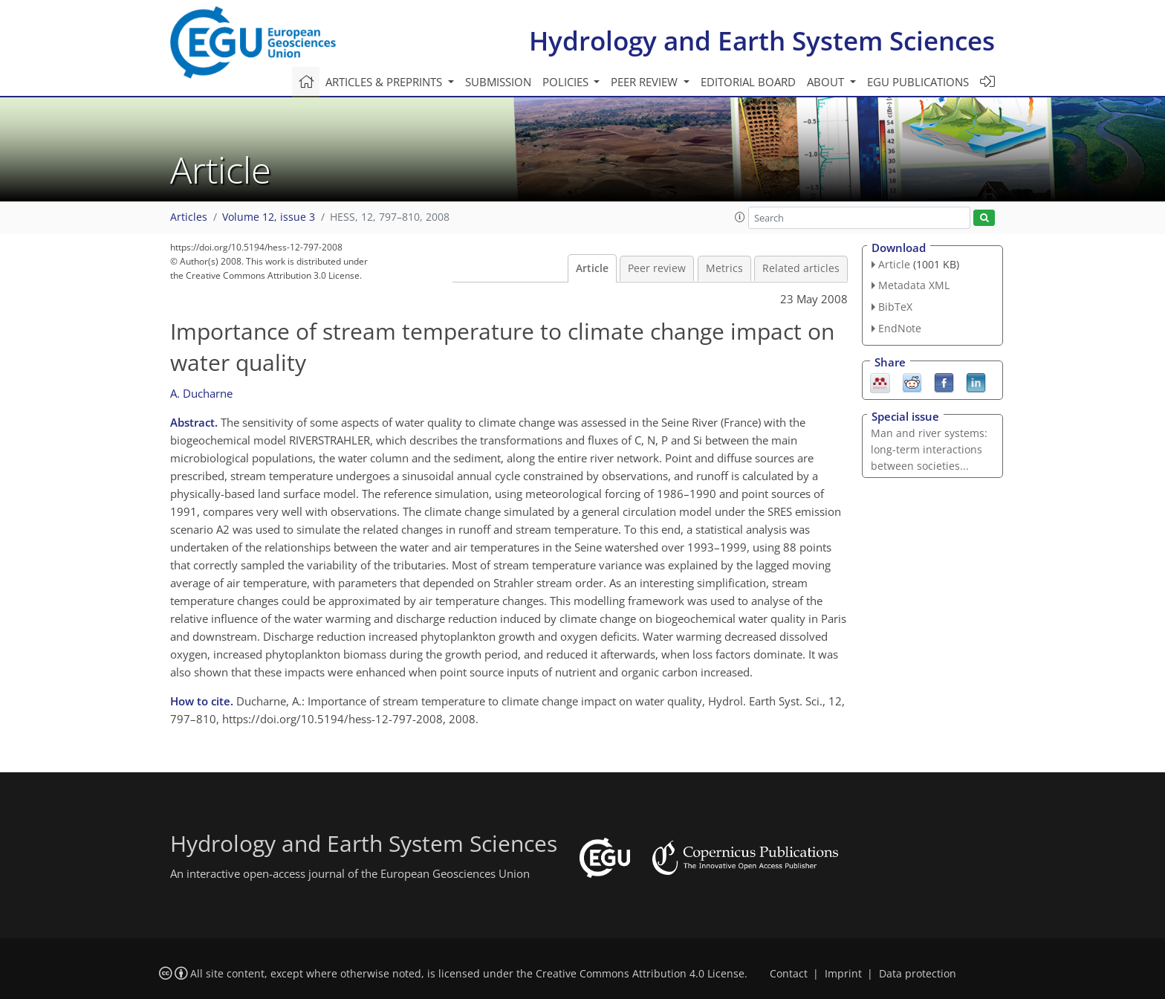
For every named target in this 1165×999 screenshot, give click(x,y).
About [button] (827, 81)
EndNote (899, 328)
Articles (188, 217)
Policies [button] (566, 81)
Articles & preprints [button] (385, 81)
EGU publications (918, 81)
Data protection (917, 973)
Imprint (843, 973)
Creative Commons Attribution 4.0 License (640, 973)
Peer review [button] (646, 81)
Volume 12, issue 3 (268, 217)
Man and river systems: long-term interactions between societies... (929, 449)
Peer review (657, 268)
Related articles (801, 268)
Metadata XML (914, 285)
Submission (498, 81)
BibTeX (895, 307)
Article (592, 268)
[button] (740, 217)
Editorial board (748, 81)
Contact (789, 973)
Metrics (724, 268)
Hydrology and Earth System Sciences (762, 40)
